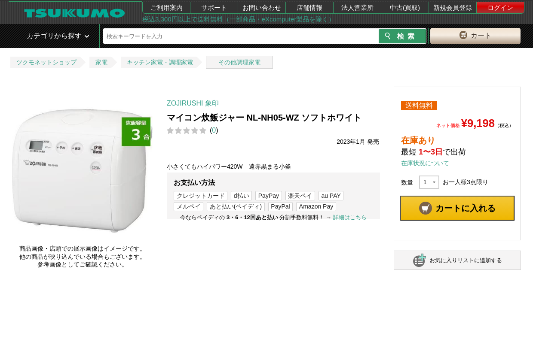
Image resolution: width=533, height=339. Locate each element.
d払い (241, 195)
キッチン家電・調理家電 (160, 62)
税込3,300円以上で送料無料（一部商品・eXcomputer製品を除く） (238, 19)
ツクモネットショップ (46, 62)
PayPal (280, 206)
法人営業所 (357, 7)
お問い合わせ (261, 7)
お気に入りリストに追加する (465, 260)
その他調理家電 (239, 62)
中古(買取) (405, 7)
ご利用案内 (166, 7)
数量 (407, 182)
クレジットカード (201, 195)
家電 (101, 62)
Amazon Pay (316, 206)
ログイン (500, 7)
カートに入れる (465, 208)
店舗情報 (309, 7)
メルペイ (189, 206)
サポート (214, 7)
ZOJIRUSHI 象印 (193, 103)
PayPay (268, 195)
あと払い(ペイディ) (236, 206)
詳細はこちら (350, 217)
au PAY (330, 195)
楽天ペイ (300, 195)
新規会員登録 (452, 7)
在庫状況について (425, 163)
